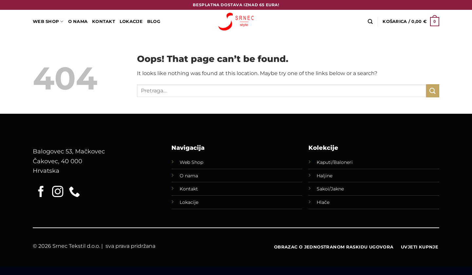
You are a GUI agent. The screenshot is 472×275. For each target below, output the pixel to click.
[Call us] (74, 192)
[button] (411, 21)
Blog (153, 21)
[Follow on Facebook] (41, 192)
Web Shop (191, 162)
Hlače (323, 202)
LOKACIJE (131, 21)
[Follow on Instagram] (57, 192)
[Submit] (432, 90)
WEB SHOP (48, 21)
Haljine (324, 176)
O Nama (78, 21)
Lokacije (189, 202)
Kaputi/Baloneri (335, 162)
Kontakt (103, 21)
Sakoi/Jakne (330, 189)
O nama (189, 176)
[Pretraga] (370, 21)
